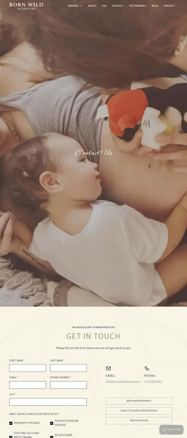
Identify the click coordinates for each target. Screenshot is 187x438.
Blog (155, 6)
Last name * (57, 361)
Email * (13, 378)
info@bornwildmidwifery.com (123, 382)
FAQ (104, 6)
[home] (26, 6)
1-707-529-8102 (153, 382)
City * (12, 395)
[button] (75, 6)
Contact (117, 6)
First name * (17, 361)
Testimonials (137, 6)
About (92, 6)
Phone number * (60, 378)
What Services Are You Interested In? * (34, 414)
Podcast (169, 6)
